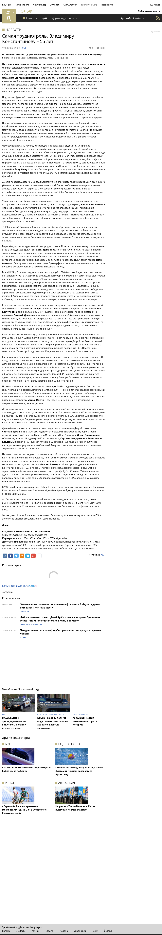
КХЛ (24, 47)
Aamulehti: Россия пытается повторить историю (85, 721)
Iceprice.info (107, 4)
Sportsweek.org (89, 4)
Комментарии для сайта (19, 585)
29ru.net (54, 4)
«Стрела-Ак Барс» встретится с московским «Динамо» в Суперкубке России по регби (24, 810)
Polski (95, 930)
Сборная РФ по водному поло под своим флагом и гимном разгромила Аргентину (79, 771)
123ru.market (70, 4)
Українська (80, 930)
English (6, 930)
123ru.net (155, 4)
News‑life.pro (22, 4)
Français (35, 930)
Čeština (108, 930)
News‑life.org (39, 4)
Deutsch (20, 930)
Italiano (64, 930)
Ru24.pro (6, 4)
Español (49, 930)
